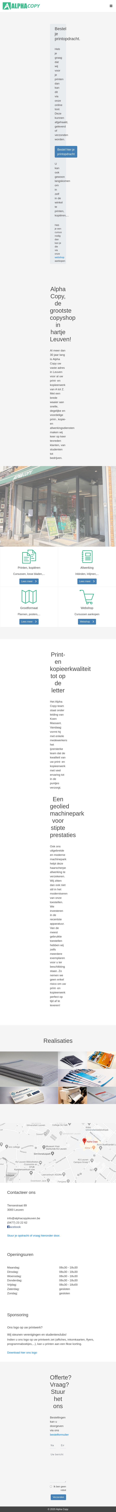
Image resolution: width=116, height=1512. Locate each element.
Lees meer (29, 581)
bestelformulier (59, 1434)
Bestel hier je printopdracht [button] (66, 152)
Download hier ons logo (22, 1352)
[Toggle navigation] (111, 6)
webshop (59, 257)
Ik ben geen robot (60, 1488)
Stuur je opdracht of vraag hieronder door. (33, 1235)
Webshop (87, 621)
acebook (14, 1226)
